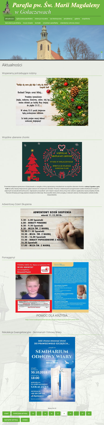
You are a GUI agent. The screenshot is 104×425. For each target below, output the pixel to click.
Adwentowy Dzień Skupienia (17, 204)
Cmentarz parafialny (50, 23)
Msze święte (28, 23)
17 (58, 413)
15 (45, 413)
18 (64, 413)
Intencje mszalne (41, 19)
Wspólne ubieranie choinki (15, 137)
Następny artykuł (11, 420)
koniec (25, 420)
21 (82, 413)
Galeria (77, 19)
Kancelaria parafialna (13, 23)
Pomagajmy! (8, 257)
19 (70, 413)
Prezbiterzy (68, 19)
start (6, 413)
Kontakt (38, 23)
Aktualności (9, 19)
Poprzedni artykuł (20, 413)
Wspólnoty (86, 19)
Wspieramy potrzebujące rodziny (19, 73)
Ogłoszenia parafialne (24, 19)
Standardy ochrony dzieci (70, 23)
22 (89, 413)
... (39, 413)
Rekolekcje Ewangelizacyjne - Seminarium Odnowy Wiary (31, 332)
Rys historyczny (56, 19)
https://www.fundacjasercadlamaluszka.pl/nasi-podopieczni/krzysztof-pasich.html (52, 319)
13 (33, 413)
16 (51, 413)
